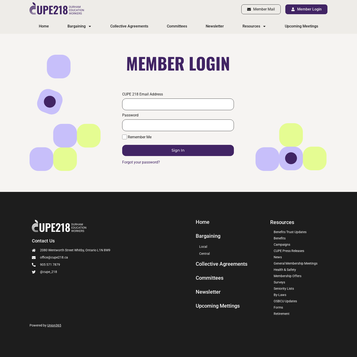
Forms (278, 307)
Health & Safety (285, 270)
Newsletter (215, 26)
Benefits (280, 238)
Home (44, 26)
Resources (254, 26)
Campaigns (282, 244)
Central (204, 253)
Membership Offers (287, 276)
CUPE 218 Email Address (142, 94)
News (278, 257)
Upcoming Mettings (218, 306)
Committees (177, 26)
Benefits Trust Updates (290, 232)
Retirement (282, 314)
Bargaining (79, 26)
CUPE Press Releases (289, 251)
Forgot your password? (141, 162)
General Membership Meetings (295, 263)
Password (130, 115)
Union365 (54, 325)
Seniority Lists (284, 288)
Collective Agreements (129, 26)
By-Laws (280, 295)
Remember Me (137, 137)
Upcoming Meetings (301, 26)
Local (203, 246)
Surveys (279, 282)
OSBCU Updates (285, 301)
